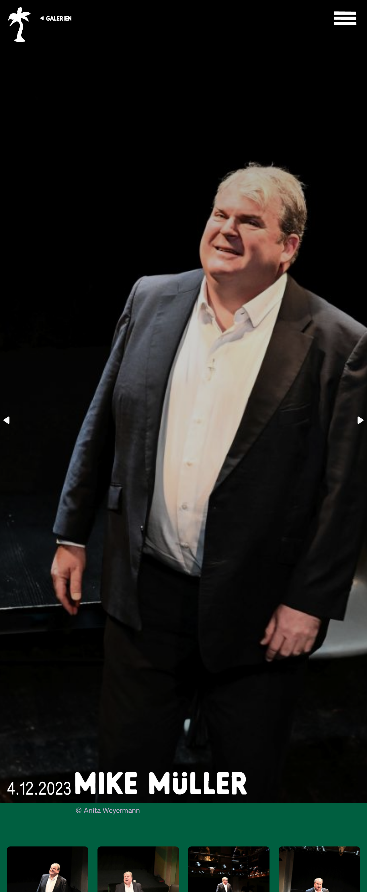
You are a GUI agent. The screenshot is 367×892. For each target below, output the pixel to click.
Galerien (59, 18)
